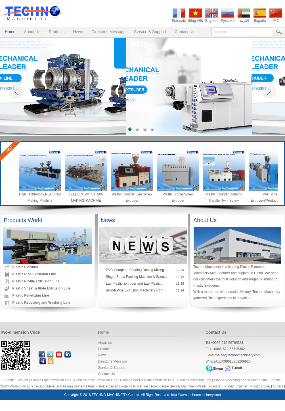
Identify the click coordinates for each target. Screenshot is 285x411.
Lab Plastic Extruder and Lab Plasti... (134, 284)
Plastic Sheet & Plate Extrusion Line (41, 288)
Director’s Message (108, 31)
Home (10, 31)
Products (56, 31)
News (78, 31)
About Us (32, 31)
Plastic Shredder (209, 386)
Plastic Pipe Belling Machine (172, 386)
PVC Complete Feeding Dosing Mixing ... (137, 270)
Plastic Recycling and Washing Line (41, 302)
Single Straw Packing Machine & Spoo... (136, 277)
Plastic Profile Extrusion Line (35, 281)
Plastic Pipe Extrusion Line (34, 274)
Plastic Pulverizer (101, 386)
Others (278, 386)
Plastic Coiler (260, 386)
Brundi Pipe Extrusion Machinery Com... (136, 290)
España (260, 21)
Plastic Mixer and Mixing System (60, 386)
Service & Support (150, 31)
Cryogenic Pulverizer (132, 386)
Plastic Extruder (25, 267)
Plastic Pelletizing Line (30, 295)
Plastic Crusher (236, 386)
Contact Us (184, 31)
